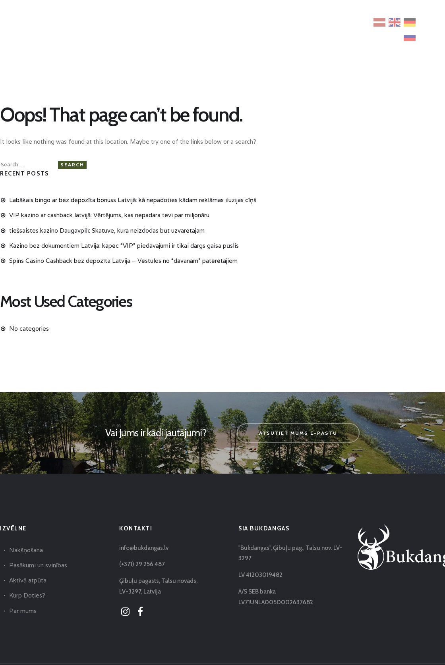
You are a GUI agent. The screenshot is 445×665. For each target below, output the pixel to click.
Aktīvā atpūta (27, 580)
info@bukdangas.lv (143, 547)
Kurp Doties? (27, 595)
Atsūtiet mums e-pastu (298, 433)
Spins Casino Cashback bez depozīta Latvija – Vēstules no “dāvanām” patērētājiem (123, 260)
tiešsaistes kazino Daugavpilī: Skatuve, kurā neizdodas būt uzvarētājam (107, 230)
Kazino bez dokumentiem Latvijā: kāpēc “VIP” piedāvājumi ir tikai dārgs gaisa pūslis (124, 245)
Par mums (23, 611)
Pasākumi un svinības (38, 565)
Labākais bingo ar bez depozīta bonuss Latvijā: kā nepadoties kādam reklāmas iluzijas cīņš (132, 200)
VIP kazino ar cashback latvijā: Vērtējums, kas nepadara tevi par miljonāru (109, 215)
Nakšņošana (26, 550)
